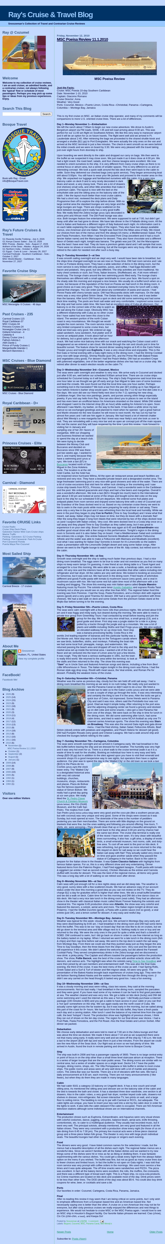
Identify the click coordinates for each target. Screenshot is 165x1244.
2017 (8, 721)
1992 (8, 778)
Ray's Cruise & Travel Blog (50, 15)
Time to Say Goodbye (144, 961)
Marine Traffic (9, 534)
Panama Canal (92, 1224)
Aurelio (122, 587)
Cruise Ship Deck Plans (14, 529)
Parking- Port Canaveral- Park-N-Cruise (22, 539)
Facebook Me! (9, 679)
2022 (8, 706)
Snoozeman (28, 651)
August (12, 757)
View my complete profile (31, 658)
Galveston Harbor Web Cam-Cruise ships (22, 531)
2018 (8, 718)
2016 (8, 724)
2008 (8, 765)
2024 (8, 700)
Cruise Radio (8, 526)
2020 (8, 712)
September (13, 754)
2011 (8, 739)
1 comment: (94, 1221)
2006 (8, 772)
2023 (8, 703)
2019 (8, 715)
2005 (8, 775)
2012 (8, 736)
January (12, 760)
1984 (8, 781)
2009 (8, 762)
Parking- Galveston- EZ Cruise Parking (21, 536)
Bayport (67, 1224)
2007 (8, 769)
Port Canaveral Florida (13, 541)
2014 (8, 730)
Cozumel (76, 1224)
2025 (8, 697)
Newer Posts (64, 1231)
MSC (83, 1224)
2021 (8, 709)
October (12, 751)
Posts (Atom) (79, 1238)
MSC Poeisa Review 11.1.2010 (82, 39)
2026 (8, 694)
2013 (8, 733)
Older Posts (156, 1231)
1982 (8, 784)
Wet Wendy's (106, 1224)
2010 (8, 743)
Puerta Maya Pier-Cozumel (15, 544)
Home (110, 1231)
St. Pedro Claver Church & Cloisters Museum (72, 800)
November (13, 745)
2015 (8, 727)
